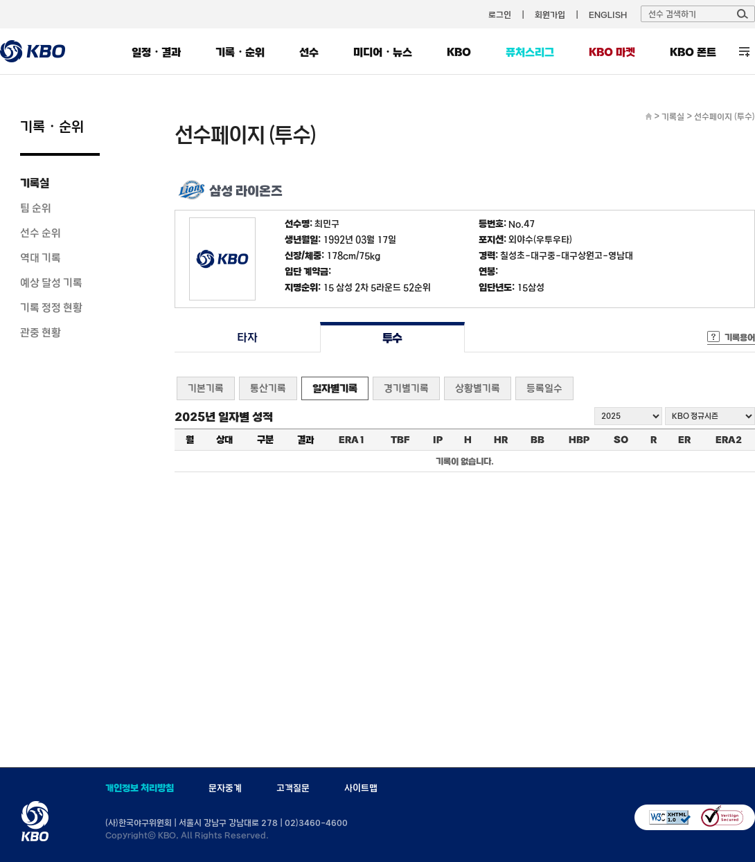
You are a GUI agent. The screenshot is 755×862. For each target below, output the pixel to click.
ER (684, 439)
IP (438, 439)
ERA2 (729, 439)
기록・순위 (240, 52)
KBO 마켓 (612, 52)
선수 (309, 52)
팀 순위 (35, 207)
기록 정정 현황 (51, 307)
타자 (247, 337)
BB (537, 439)
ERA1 (352, 439)
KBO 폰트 (693, 52)
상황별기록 (477, 388)
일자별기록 (334, 388)
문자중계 (225, 787)
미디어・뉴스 (382, 52)
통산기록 (268, 388)
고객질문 (293, 787)
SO (621, 439)
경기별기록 (406, 388)
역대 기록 (40, 257)
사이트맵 (361, 787)
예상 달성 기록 (51, 282)
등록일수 (544, 388)
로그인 (499, 14)
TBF (400, 439)
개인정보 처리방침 (139, 787)
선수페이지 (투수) (724, 116)
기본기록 (206, 388)
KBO (459, 52)
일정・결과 (156, 52)
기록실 (34, 183)
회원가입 (550, 14)
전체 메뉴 (744, 51)
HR (501, 439)
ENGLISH (608, 14)
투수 (392, 337)
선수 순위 (40, 232)
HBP (579, 439)
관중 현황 (40, 332)
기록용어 (740, 337)
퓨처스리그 (530, 52)
